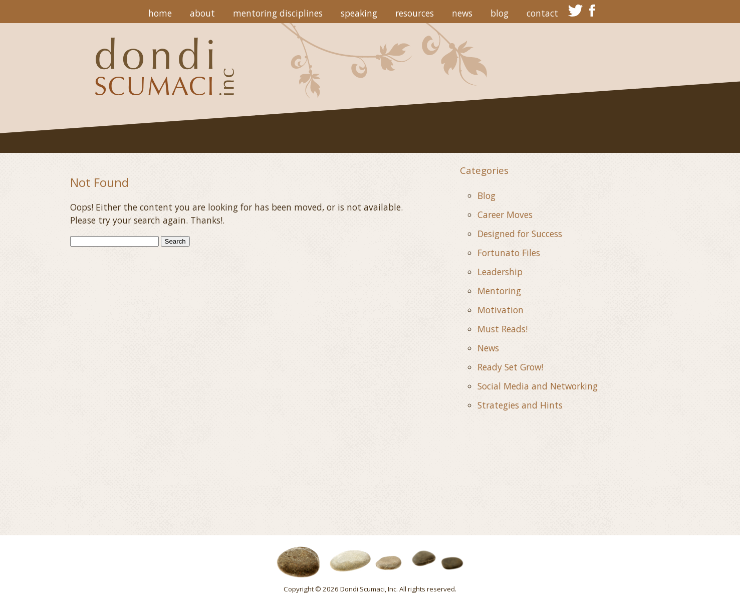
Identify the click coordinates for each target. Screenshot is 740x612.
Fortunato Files (508, 253)
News (462, 13)
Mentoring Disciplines (278, 13)
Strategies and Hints (520, 405)
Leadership (500, 272)
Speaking (359, 13)
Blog (499, 13)
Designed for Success (519, 234)
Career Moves (505, 215)
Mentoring (499, 291)
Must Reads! (502, 329)
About (202, 13)
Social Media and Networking (537, 386)
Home (160, 13)
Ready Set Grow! (510, 367)
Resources (414, 13)
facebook (592, 11)
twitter (575, 11)
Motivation (500, 310)
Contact (542, 13)
